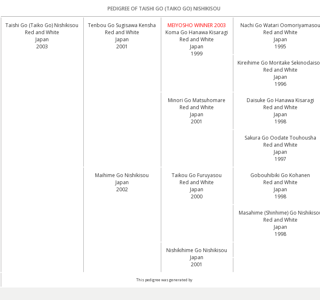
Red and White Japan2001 (122, 39)
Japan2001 (196, 261)
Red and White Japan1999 (197, 46)
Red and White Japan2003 (42, 39)
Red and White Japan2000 (197, 189)
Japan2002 (122, 186)
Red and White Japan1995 (280, 39)
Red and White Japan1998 (280, 114)
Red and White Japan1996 (280, 77)
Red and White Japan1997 (280, 151)
